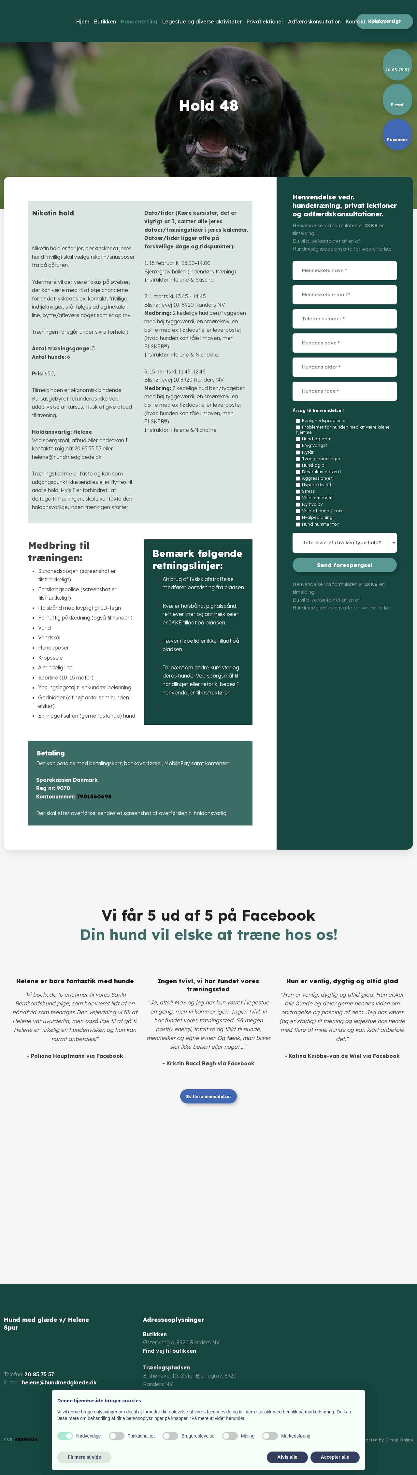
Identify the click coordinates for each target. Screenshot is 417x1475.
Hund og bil (314, 465)
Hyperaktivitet (316, 484)
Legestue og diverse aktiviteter (202, 21)
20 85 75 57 (39, 1374)
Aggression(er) (318, 478)
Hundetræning (139, 21)
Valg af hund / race (323, 510)
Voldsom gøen (317, 497)
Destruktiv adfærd (321, 471)
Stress (308, 491)
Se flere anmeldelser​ (208, 1096)
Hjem (82, 21)
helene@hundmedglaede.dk (59, 1382)
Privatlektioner (264, 21)
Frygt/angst (314, 445)
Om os (378, 21)
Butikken (105, 21)
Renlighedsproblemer (324, 420)
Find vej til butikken (169, 1351)
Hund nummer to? (320, 524)
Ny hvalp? (312, 504)
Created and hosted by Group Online (374, 1439)
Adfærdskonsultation (314, 21)
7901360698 (94, 796)
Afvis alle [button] (287, 1457)
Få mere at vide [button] (84, 1457)
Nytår (308, 452)
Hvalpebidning (317, 517)
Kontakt (355, 21)
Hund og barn (317, 438)
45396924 (26, 1439)
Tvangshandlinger (321, 458)
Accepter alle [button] (335, 1457)
